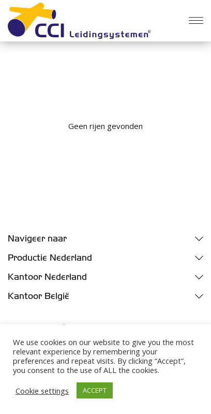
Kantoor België (38, 296)
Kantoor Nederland (47, 277)
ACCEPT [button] (95, 390)
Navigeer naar (37, 238)
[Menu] (196, 21)
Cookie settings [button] (42, 390)
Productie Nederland (50, 257)
